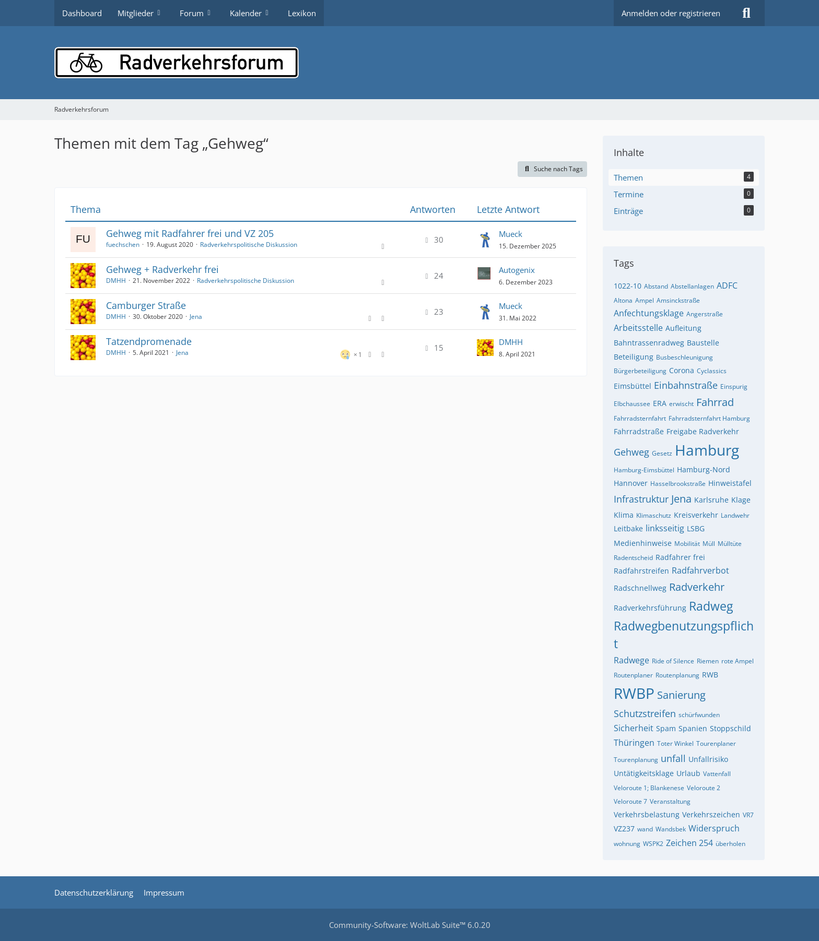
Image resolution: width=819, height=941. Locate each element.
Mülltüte (730, 543)
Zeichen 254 (689, 843)
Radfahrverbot (700, 570)
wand (645, 829)
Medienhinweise (643, 543)
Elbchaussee (632, 403)
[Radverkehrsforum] (409, 63)
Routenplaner (633, 675)
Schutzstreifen (645, 713)
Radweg (711, 606)
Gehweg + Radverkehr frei (162, 269)
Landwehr (735, 515)
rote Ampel (737, 661)
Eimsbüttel (632, 386)
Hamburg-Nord (703, 469)
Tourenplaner (716, 743)
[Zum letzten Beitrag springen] (485, 239)
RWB (710, 675)
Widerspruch (714, 828)
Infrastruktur (641, 499)
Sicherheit (633, 728)
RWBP (634, 693)
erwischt (681, 403)
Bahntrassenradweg (649, 343)
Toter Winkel (675, 743)
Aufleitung (683, 328)
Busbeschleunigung (684, 357)
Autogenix (517, 270)
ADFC (727, 285)
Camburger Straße (146, 305)
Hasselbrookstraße (678, 483)
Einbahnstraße (686, 385)
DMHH (116, 280)
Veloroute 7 (630, 801)
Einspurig (733, 386)
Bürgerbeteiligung (640, 370)
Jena (196, 316)
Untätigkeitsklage (644, 773)
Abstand (656, 286)
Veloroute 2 (703, 787)
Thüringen (634, 742)
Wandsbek (671, 829)
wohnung (627, 843)
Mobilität (687, 543)
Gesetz (662, 453)
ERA (659, 403)
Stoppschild (730, 728)
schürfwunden (699, 714)
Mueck (510, 234)
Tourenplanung (636, 759)
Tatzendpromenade (149, 341)
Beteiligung (633, 357)
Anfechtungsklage (649, 313)
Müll (709, 543)
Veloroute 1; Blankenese (649, 787)
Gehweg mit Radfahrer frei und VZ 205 (190, 233)
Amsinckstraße (678, 300)
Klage (741, 500)
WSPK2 (653, 843)
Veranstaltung (670, 801)
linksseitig (665, 528)
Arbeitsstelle (638, 327)
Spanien (692, 728)
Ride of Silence (673, 661)
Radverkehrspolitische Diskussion (248, 244)
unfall (673, 758)
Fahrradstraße (639, 431)
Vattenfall (717, 773)
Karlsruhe (711, 500)
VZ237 (624, 828)
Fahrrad (715, 402)
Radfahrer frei (680, 557)
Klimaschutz (653, 515)
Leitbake (628, 528)
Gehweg (631, 452)
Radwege (631, 660)
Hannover (631, 483)
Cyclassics (712, 370)
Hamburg (707, 450)
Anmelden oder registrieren (671, 13)
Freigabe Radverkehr (702, 431)
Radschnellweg (640, 588)
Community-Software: (409, 925)
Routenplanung (677, 675)
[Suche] (746, 13)
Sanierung (681, 695)
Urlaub (688, 773)
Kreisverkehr (696, 515)
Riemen (708, 661)
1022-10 (627, 286)
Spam (666, 728)
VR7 (748, 815)
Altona (623, 300)
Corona (681, 370)
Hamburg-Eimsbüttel (644, 470)
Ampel (644, 300)
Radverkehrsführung (650, 608)
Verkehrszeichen (711, 814)
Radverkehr (696, 587)
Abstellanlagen (692, 286)
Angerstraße (704, 313)
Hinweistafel (730, 483)
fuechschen (122, 244)
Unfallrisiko (708, 759)
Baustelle (703, 343)
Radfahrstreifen (641, 571)
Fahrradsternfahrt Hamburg (709, 418)
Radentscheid (633, 557)
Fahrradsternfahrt (640, 418)
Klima (624, 515)
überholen (730, 843)
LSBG (696, 528)
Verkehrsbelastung (647, 814)
